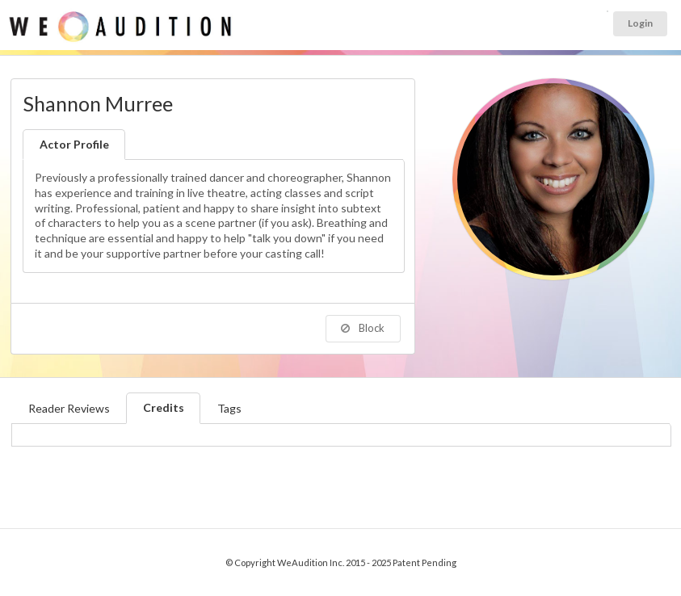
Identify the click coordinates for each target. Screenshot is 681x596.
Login (640, 23)
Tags (229, 408)
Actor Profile (74, 144)
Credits (163, 407)
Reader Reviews (69, 408)
